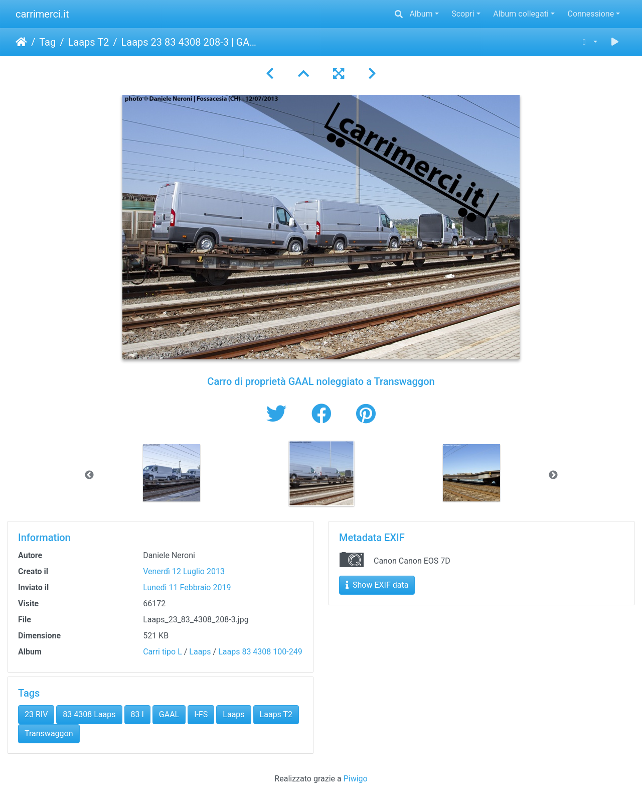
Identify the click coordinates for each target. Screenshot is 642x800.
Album (420, 14)
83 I (137, 714)
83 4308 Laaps (89, 714)
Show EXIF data (377, 585)
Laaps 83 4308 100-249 (260, 651)
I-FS (201, 714)
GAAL (169, 714)
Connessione (591, 14)
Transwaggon (49, 733)
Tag (47, 42)
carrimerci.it (42, 14)
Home (21, 42)
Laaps (200, 651)
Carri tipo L (162, 651)
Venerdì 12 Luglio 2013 (184, 571)
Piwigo (356, 778)
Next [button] (553, 475)
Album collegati (521, 14)
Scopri (462, 14)
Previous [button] (89, 475)
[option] (172, 473)
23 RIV (36, 714)
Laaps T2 (88, 42)
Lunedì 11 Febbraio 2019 (187, 587)
